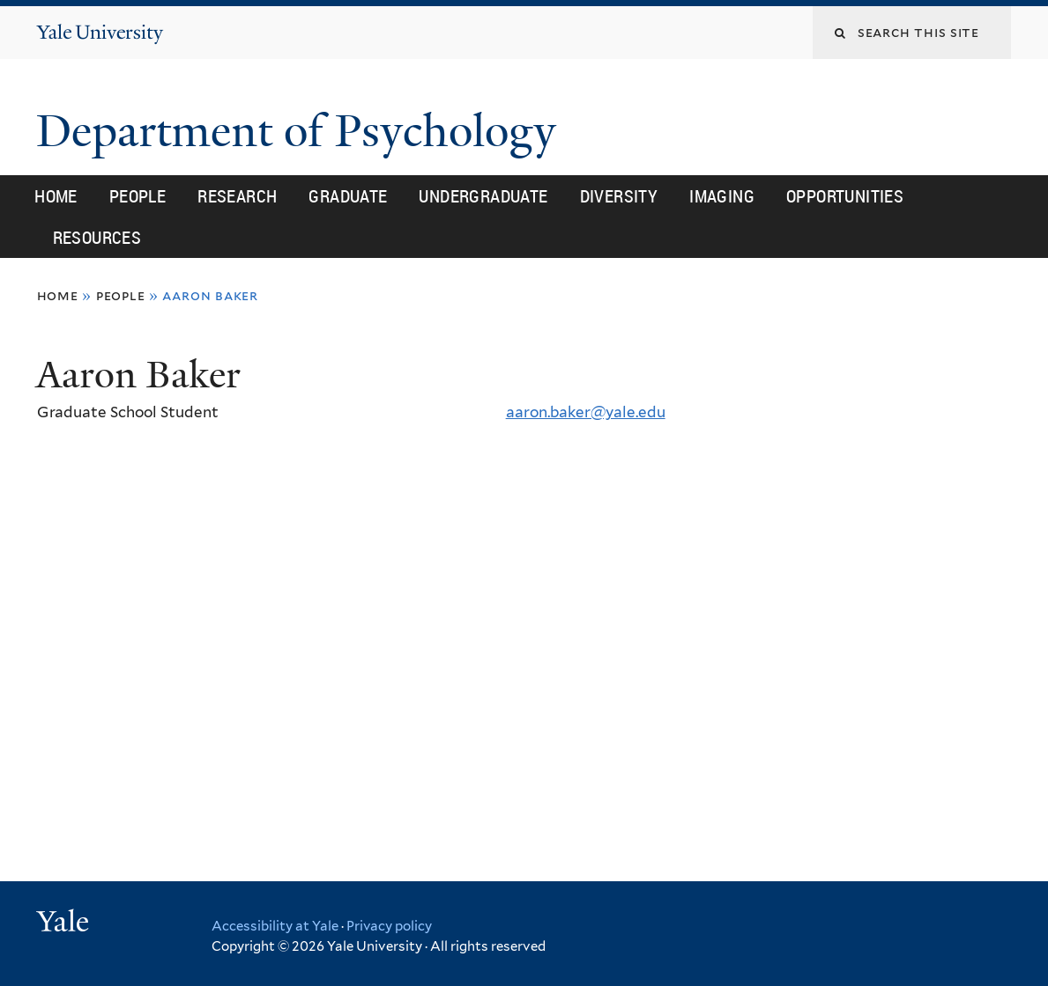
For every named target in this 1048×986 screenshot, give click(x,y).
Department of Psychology (302, 131)
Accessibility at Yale (275, 926)
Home (56, 196)
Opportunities (844, 196)
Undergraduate (483, 196)
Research (237, 196)
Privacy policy (389, 926)
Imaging (721, 196)
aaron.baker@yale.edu (585, 412)
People (137, 196)
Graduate (347, 196)
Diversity (619, 196)
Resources (97, 237)
